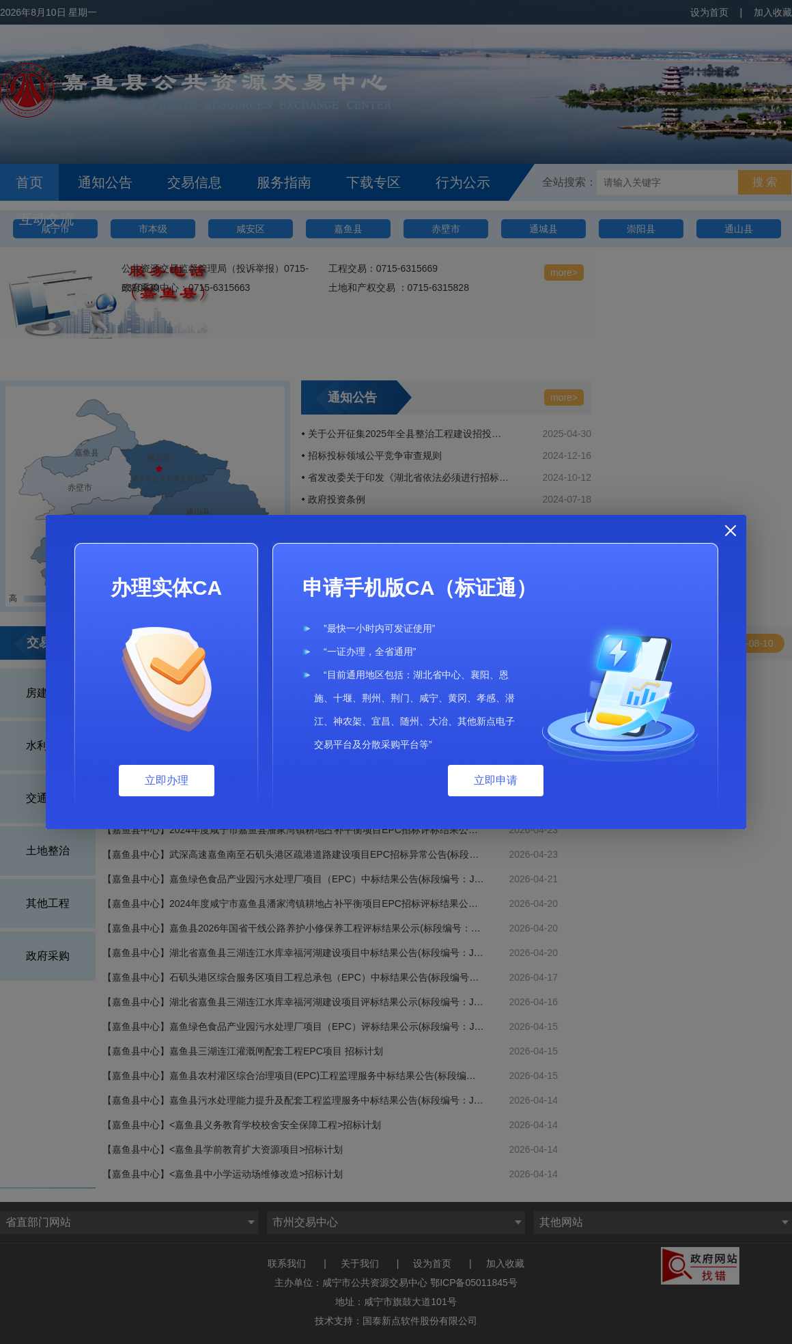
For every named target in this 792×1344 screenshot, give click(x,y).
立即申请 (496, 780)
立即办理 (166, 780)
